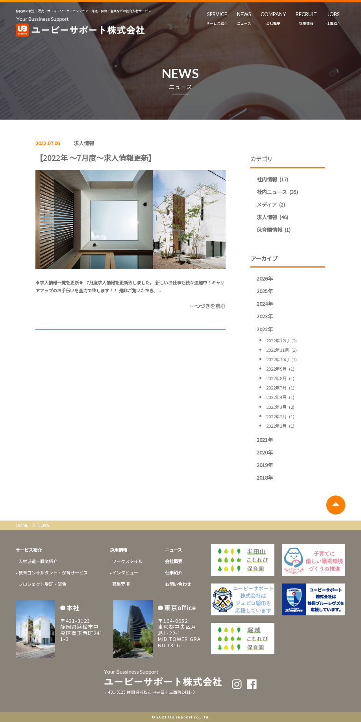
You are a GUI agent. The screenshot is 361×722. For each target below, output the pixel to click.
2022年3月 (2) (280, 407)
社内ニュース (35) (277, 192)
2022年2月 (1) (280, 416)
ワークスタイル (127, 561)
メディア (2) (271, 204)
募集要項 (121, 584)
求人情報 (84, 143)
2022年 (265, 329)
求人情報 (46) (272, 217)
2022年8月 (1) (280, 378)
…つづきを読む (208, 306)
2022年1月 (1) (280, 426)
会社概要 (173, 561)
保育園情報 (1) (274, 229)
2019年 (265, 465)
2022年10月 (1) (281, 359)
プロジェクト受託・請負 (42, 584)
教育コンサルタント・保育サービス (53, 572)
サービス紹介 (29, 550)
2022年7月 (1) (280, 387)
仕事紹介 (173, 572)
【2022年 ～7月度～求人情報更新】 (95, 157)
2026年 (265, 278)
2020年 (265, 452)
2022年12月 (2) (281, 340)
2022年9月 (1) (280, 369)
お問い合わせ (178, 584)
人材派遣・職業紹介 (38, 561)
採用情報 (118, 550)
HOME (23, 525)
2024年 (265, 303)
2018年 (265, 477)
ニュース (173, 550)
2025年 (265, 291)
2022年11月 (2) (281, 350)
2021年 (265, 439)
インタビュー (125, 572)
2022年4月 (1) (280, 397)
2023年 (265, 316)
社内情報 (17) (272, 179)
